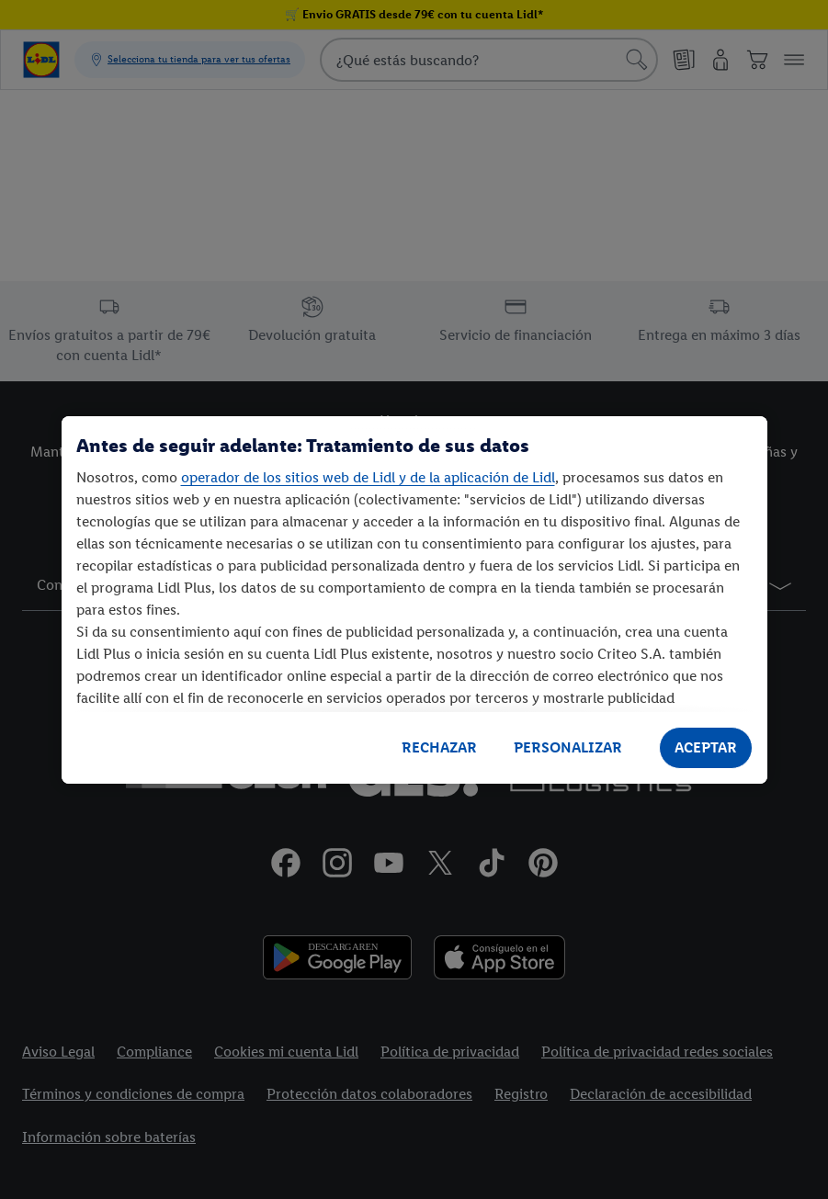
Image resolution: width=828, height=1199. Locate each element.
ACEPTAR (706, 747)
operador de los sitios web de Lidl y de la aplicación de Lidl (368, 477)
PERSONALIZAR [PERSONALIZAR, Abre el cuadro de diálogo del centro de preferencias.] (568, 747)
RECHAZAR (439, 747)
